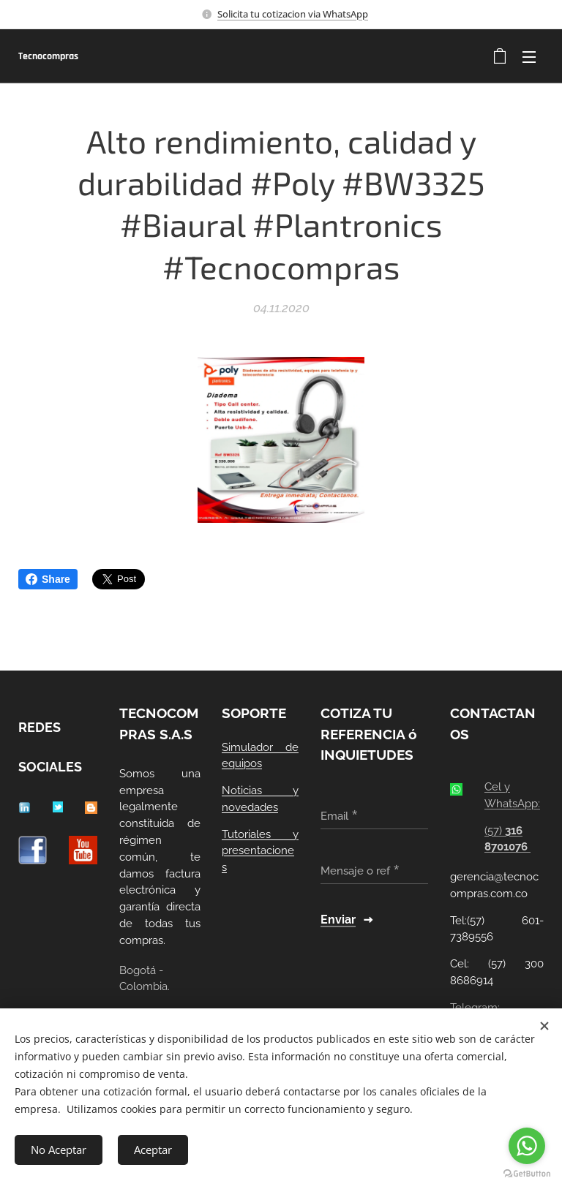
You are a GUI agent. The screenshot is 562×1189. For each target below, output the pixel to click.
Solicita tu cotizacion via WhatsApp (292, 13)
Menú (529, 57)
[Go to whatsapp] (527, 1146)
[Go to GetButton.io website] (526, 1174)
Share (48, 579)
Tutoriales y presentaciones (260, 851)
